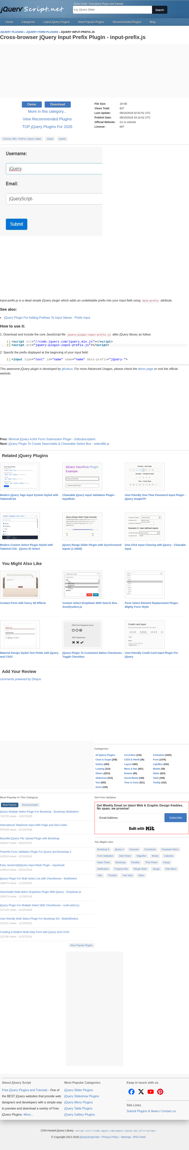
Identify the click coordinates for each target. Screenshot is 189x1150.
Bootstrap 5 (103, 849)
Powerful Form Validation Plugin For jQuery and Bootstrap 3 (35, 851)
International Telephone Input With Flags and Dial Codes (33, 824)
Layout (128, 764)
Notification (103, 868)
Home (9, 22)
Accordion (130, 754)
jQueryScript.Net (89, 1136)
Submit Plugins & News (143, 1110)
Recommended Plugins (127, 22)
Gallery (99, 764)
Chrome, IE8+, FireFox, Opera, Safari (22, 139)
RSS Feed (139, 1136)
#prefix (62, 139)
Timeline (112, 875)
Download (57, 104)
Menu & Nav (130, 768)
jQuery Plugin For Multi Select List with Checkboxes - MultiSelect (38, 878)
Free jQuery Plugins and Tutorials (33, 7)
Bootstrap (120, 862)
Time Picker (151, 862)
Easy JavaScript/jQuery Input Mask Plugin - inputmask (32, 864)
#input (50, 139)
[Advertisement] (94, 71)
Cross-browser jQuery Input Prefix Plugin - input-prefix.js (72, 37)
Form (156, 759)
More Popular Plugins (82, 945)
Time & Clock (131, 782)
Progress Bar (121, 868)
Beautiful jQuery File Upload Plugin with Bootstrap (29, 838)
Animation (158, 754)
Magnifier (141, 855)
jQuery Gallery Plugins (79, 1114)
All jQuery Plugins (105, 754)
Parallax (135, 862)
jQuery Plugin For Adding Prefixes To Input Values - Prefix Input (47, 317)
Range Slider (140, 868)
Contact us (168, 1110)
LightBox (158, 764)
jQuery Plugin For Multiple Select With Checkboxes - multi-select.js (39, 904)
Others (99, 773)
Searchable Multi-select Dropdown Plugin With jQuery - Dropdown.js (40, 891)
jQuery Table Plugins (78, 1108)
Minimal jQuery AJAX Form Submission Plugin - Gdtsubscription (51, 438)
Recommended (30, 804)
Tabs (99, 875)
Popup (166, 862)
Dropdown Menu (170, 849)
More (27, 1114)
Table (156, 777)
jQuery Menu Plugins (78, 1102)
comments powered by (20, 678)
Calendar (168, 855)
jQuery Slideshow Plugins (81, 1095)
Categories (28, 22)
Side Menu (170, 868)
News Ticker (103, 862)
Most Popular (9, 804)
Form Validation (105, 855)
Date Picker (125, 855)
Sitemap (126, 1136)
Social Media (131, 777)
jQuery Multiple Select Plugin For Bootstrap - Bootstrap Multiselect (39, 811)
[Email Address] (130, 817)
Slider (156, 773)
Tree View (127, 875)
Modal (155, 855)
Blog (152, 22)
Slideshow (101, 777)
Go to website (128, 122)
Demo (32, 104)
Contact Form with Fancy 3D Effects (23, 602)
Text (97, 782)
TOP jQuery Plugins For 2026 (47, 127)
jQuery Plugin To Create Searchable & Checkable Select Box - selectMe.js (58, 443)
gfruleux (67, 368)
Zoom (98, 786)
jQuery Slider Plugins (78, 1089)
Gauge (156, 868)
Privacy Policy (110, 1136)
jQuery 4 (119, 849)
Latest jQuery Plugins (57, 22)
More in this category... (47, 111)
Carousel (134, 849)
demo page (145, 368)
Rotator (128, 773)
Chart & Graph (103, 759)
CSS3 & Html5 (132, 759)
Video (141, 875)
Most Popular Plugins (91, 22)
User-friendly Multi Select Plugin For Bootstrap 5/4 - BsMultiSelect (39, 918)
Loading (99, 768)
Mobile (156, 768)
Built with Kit (141, 828)
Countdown (150, 849)
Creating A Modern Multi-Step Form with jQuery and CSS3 (34, 931)
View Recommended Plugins (47, 119)
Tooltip (156, 782)
